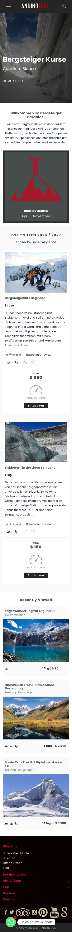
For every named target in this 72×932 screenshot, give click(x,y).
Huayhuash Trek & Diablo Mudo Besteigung (29, 687)
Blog (6, 868)
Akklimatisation (15, 615)
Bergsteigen (26, 692)
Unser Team (11, 858)
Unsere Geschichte (16, 853)
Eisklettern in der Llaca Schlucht (30, 467)
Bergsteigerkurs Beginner (25, 298)
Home (7, 81)
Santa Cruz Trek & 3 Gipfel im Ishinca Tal (33, 764)
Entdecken (36, 405)
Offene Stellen (12, 863)
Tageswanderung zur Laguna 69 (30, 611)
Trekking (10, 692)
